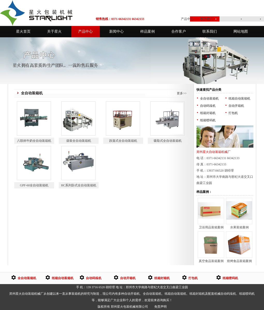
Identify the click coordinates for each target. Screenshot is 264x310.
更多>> (182, 93)
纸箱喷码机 (208, 120)
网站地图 (240, 31)
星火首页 (166, 19)
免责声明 (160, 306)
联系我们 (207, 19)
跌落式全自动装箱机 (123, 141)
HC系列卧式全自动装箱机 (79, 185)
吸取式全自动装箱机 (168, 141)
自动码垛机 (208, 106)
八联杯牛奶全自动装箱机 (34, 141)
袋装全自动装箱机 (78, 141)
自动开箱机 (236, 106)
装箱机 (76, 293)
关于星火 (54, 31)
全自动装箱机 (209, 98)
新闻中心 (116, 31)
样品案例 (147, 31)
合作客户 (178, 31)
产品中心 (187, 19)
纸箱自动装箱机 (239, 98)
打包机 (233, 113)
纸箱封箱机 (208, 113)
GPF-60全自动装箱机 (34, 185)
